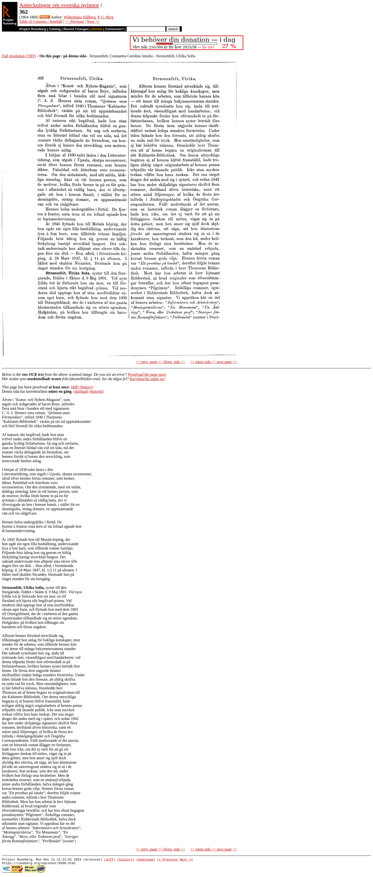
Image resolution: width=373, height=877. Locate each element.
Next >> (93, 21)
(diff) (75, 387)
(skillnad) (80, 391)
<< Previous (74, 21)
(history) (86, 387)
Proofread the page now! (147, 374)
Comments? (114, 29)
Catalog (55, 29)
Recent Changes (76, 29)
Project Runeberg (32, 29)
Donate (96, 29)
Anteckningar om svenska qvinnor (59, 5)
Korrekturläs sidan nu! (147, 379)
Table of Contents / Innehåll (40, 21)
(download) (145, 860)
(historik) (96, 391)
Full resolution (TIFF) (19, 56)
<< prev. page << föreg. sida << (160, 362)
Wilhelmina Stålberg (79, 17)
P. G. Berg (105, 17)
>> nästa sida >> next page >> (213, 362)
